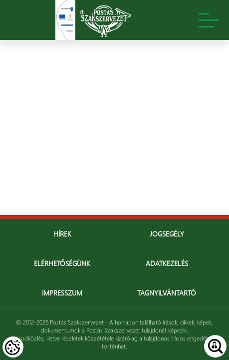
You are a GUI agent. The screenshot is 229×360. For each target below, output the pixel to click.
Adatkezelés (167, 263)
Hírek (62, 233)
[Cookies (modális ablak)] (12, 347)
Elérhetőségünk (62, 263)
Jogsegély (167, 233)
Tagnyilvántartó (166, 293)
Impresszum (62, 293)
